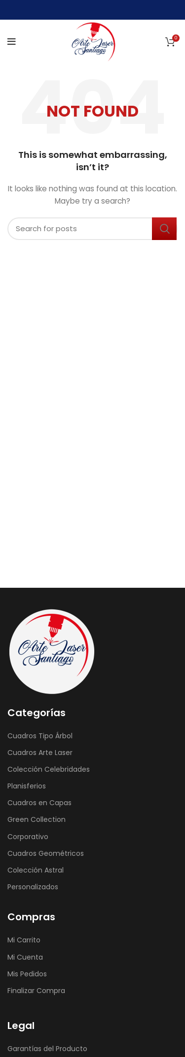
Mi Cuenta (25, 957)
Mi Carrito (23, 940)
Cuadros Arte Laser (40, 752)
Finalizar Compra (36, 991)
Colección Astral (35, 870)
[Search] (92, 228)
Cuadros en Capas (39, 803)
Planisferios (26, 786)
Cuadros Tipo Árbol (40, 736)
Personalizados (32, 887)
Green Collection (36, 819)
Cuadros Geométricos (45, 853)
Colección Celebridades (48, 769)
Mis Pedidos (27, 974)
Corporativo (27, 837)
